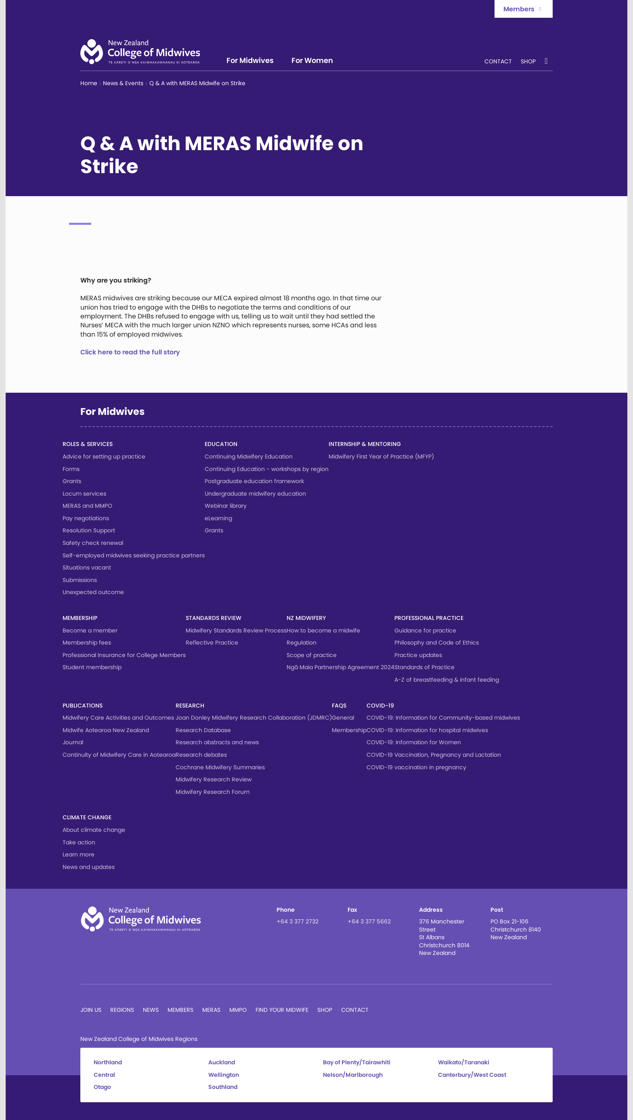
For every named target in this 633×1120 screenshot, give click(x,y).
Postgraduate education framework (254, 481)
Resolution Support (89, 530)
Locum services (84, 494)
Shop (528, 62)
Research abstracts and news (217, 742)
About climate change (94, 830)
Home (88, 83)
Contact (498, 62)
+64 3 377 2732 (298, 921)
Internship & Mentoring (365, 444)
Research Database (203, 730)
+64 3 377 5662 (369, 921)
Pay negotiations (86, 518)
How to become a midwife (323, 630)
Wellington (223, 1075)
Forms (71, 469)
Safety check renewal (93, 543)
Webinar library (226, 506)
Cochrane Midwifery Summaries (220, 767)
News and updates (89, 867)
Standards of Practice (424, 667)
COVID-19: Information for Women (414, 742)
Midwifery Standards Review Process (236, 630)
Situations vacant (87, 567)
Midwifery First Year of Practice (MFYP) (381, 456)
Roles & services (88, 444)
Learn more (78, 854)
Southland (222, 1087)
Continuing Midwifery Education (249, 456)
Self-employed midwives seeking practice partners (134, 555)
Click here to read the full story (130, 352)
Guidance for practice (425, 630)
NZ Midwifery (306, 618)
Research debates (201, 755)
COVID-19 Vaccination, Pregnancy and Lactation (434, 755)
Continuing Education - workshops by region (267, 469)
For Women (312, 61)
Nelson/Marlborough (353, 1075)
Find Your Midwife (282, 1010)
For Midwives (250, 61)
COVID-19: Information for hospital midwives (427, 730)
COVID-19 (380, 705)
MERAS (211, 1010)
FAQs (339, 705)
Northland (108, 1062)
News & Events (123, 83)
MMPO (238, 1010)
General (343, 718)
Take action (79, 842)
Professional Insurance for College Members (124, 655)
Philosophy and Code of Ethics (436, 643)
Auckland (221, 1062)
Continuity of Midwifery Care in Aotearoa (119, 755)
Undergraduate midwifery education (255, 494)
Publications (83, 705)
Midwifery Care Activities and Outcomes (118, 718)
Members (180, 1010)
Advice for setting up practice (104, 456)
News (151, 1010)
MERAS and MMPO (87, 506)
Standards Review (213, 618)
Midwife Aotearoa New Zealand (106, 730)
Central (104, 1075)
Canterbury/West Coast (472, 1075)
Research (190, 705)
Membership (80, 618)
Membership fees (87, 643)
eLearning (218, 518)
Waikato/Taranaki (463, 1062)
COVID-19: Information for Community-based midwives (443, 718)
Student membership (92, 667)
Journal (73, 742)
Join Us (90, 1010)
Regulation (301, 643)
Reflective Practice (212, 643)
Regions (122, 1010)
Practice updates (418, 655)
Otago (102, 1087)
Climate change (87, 817)
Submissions (80, 580)
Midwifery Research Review (214, 779)
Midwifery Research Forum (212, 792)
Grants (72, 481)
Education (221, 444)
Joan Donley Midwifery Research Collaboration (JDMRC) (254, 718)
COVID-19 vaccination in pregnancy (416, 767)
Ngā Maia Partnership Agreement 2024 (340, 667)
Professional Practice (428, 618)
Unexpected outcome (93, 592)
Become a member (90, 630)
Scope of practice (312, 655)
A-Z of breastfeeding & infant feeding (446, 680)
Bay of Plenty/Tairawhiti (356, 1062)
